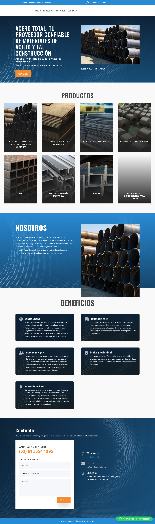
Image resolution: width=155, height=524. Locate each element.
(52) (23, 452)
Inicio (38, 10)
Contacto (72, 10)
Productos (48, 10)
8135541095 (100, 2)
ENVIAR (63, 500)
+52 (92, 457)
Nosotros (60, 10)
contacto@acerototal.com (96, 467)
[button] (134, 518)
